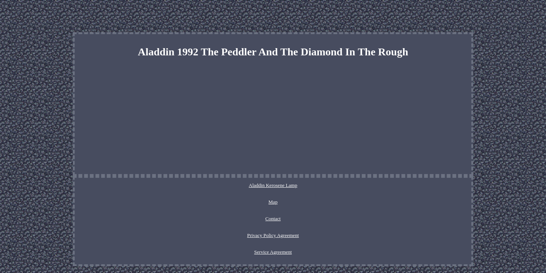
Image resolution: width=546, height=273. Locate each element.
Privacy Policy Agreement (296, 185)
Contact (254, 185)
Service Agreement (349, 185)
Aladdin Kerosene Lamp (196, 185)
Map (233, 185)
